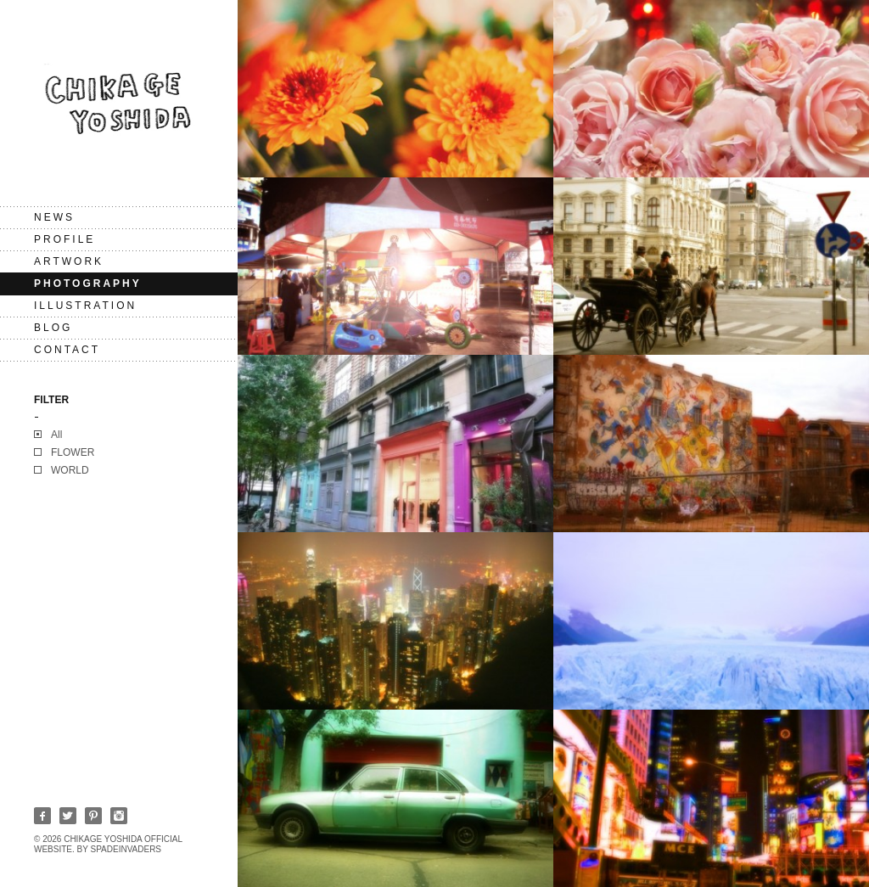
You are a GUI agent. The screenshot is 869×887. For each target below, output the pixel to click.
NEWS (54, 217)
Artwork (69, 261)
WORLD (70, 470)
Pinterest (93, 815)
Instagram (118, 815)
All (56, 435)
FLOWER (72, 452)
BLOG (53, 328)
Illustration (85, 306)
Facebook (42, 815)
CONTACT (67, 350)
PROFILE (64, 239)
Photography (88, 283)
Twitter (67, 815)
